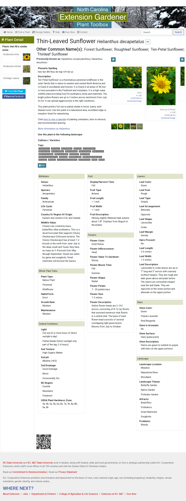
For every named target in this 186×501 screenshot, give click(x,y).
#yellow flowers (67, 148)
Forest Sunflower (98, 49)
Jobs (25, 494)
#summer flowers (89, 148)
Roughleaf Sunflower (131, 49)
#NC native (77, 148)
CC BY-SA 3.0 (136, 98)
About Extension (11, 494)
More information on (54, 128)
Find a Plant (22, 32)
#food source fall (98, 151)
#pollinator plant (44, 151)
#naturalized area (71, 151)
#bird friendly (85, 154)
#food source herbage (46, 154)
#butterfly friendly (75, 157)
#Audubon (52, 159)
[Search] (156, 32)
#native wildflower (58, 151)
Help (56, 32)
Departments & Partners (43, 494)
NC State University (13, 462)
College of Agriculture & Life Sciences (78, 494)
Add (42, 165)
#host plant (42, 159)
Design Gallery (41, 32)
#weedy (94, 159)
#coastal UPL (74, 154)
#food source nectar (61, 154)
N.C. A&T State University (40, 462)
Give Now (68, 32)
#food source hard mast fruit (48, 157)
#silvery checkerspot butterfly (67, 159)
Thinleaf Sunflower (52, 54)
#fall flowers (56, 148)
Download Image (134, 101)
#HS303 (101, 159)
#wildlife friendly (84, 159)
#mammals (63, 157)
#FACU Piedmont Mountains (92, 157)
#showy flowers (44, 148)
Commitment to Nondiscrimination (29, 472)
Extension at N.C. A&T (112, 494)
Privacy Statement (67, 472)
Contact (82, 32)
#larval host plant (85, 151)
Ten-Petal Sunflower (167, 49)
